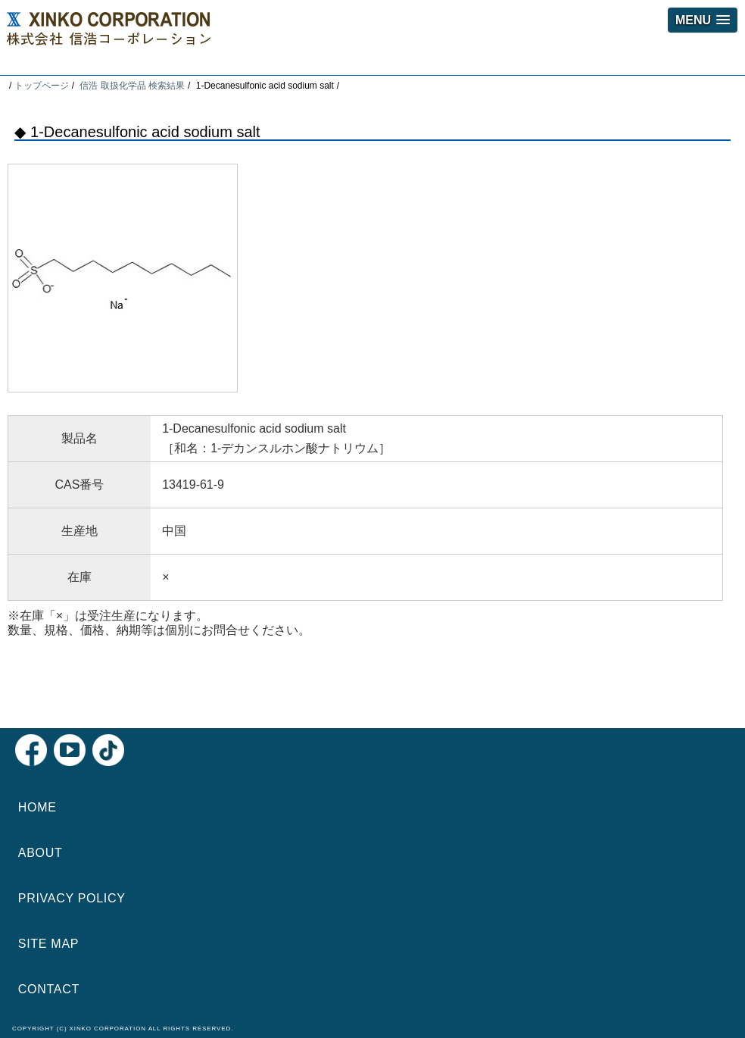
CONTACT (48, 989)
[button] (702, 20)
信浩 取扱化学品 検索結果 (132, 85)
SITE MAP (48, 943)
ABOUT (40, 852)
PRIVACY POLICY (72, 898)
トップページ (41, 85)
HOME (37, 807)
